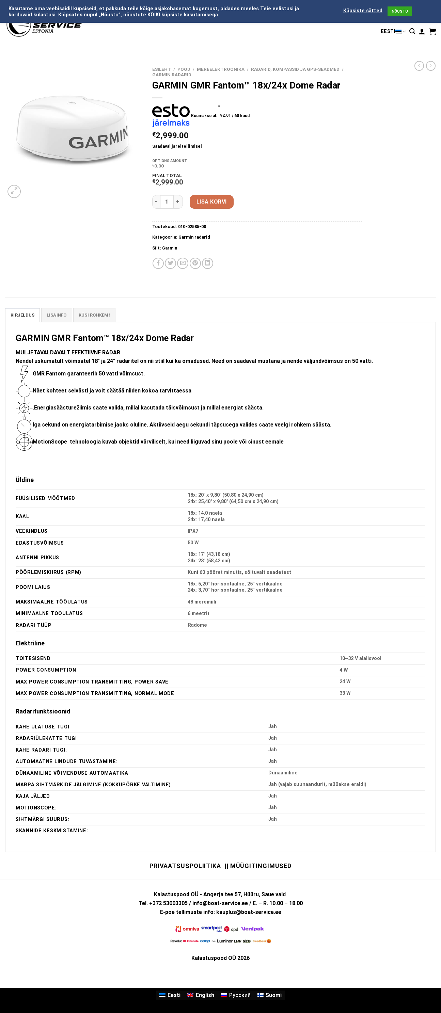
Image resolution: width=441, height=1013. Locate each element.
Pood (183, 69)
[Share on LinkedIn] (207, 263)
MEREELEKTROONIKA (221, 69)
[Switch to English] (200, 995)
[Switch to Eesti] (170, 995)
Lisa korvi (211, 201)
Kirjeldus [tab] (22, 315)
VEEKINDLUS (32, 531)
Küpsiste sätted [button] (362, 10)
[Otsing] (412, 31)
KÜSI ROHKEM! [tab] (94, 315)
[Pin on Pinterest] (195, 263)
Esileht (161, 69)
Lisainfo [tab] (57, 315)
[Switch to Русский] (236, 995)
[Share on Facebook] (158, 263)
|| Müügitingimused (258, 865)
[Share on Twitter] (170, 263)
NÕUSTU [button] (400, 11)
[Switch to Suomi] (269, 995)
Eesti (393, 31)
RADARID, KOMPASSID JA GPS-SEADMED (295, 69)
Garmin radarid (171, 74)
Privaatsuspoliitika (185, 865)
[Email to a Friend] (182, 263)
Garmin (169, 248)
